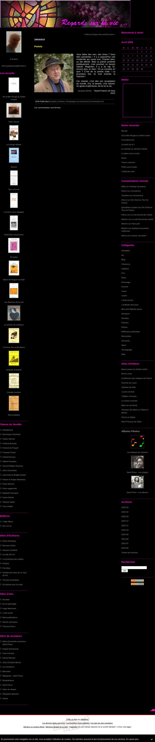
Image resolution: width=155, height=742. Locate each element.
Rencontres (126, 336)
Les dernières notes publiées (78, 723)
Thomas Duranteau (10, 580)
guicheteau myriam (129, 207)
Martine (124, 219)
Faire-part (136, 224)
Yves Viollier (7, 506)
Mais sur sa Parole (129, 405)
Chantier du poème (137, 186)
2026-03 (124, 507)
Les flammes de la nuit (13, 302)
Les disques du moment (137, 452)
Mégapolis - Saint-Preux (12, 676)
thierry (124, 191)
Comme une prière (138, 235)
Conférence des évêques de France (136, 378)
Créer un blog (71, 719)
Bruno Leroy (126, 374)
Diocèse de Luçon (129, 383)
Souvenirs (125, 341)
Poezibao (6, 568)
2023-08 (124, 539)
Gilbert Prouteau (9, 461)
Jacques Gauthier (9, 550)
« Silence (87, 34)
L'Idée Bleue (7, 521)
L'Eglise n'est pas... (129, 396)
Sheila (5, 698)
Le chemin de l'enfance (14, 325)
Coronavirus (136, 191)
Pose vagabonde (9, 488)
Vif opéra (14, 257)
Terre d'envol (13, 189)
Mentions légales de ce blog (57, 727)
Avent (123, 158)
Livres (123, 291)
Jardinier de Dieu (128, 387)
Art (122, 255)
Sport (123, 345)
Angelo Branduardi (10, 649)
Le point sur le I (127, 144)
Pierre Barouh (8, 484)
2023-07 (124, 543)
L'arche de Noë (127, 392)
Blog (123, 259)
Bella (123, 186)
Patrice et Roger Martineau (13, 479)
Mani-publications (9, 617)
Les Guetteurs (8, 667)
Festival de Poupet (10, 448)
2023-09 (124, 534)
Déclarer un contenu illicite (33, 727)
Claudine (125, 195)
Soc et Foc (7, 526)
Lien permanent (82, 101)
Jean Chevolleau (9, 470)
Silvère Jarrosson (9, 622)
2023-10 (124, 530)
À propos (14, 59)
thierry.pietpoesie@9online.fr (14, 66)
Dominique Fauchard (11, 434)
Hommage (125, 282)
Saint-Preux (7, 685)
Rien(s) (14, 167)
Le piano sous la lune (130, 153)
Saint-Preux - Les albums (137, 492)
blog (129, 727)
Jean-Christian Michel (11, 662)
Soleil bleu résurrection (14, 234)
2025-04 (124, 512)
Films (123, 278)
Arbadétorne (7, 430)
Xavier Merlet (8, 497)
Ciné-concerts (8, 653)
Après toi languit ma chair (14, 279)
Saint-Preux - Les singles (137, 472)
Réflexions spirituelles (130, 331)
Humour (124, 286)
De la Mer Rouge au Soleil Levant (135, 135)
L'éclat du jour (127, 300)
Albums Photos (130, 431)
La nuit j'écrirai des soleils (141, 215)
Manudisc (6, 671)
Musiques (125, 314)
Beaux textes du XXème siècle (134, 369)
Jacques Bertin (85, 91)
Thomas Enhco (8, 626)
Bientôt (124, 131)
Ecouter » (111, 34)
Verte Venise (13, 122)
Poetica (5, 563)
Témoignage (126, 350)
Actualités (125, 250)
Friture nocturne (128, 162)
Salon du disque (9, 689)
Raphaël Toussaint (10, 493)
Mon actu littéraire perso (131, 309)
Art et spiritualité (9, 604)
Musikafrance (8, 680)
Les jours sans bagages (14, 212)
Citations (125, 269)
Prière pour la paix (129, 167)
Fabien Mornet (8, 439)
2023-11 (124, 525)
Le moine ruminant (129, 401)
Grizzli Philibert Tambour (12, 466)
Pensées (125, 318)
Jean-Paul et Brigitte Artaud (14, 475)
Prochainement (127, 140)
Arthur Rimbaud (9, 541)
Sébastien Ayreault (10, 694)
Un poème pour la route (12, 584)
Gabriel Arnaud (8, 457)
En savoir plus (132, 739)
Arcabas (5, 599)
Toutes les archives (129, 552)
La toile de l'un (8, 554)
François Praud (9, 452)
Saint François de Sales (131, 421)
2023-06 (124, 548)
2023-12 (124, 521)
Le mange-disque (14, 144)
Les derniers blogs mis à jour (53, 723)
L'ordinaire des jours (130, 305)
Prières (124, 327)
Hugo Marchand (9, 608)
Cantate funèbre (14, 392)
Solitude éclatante (13, 370)
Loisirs (124, 295)
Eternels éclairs (9, 545)
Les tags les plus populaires (102, 723)
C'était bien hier (128, 171)
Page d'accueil (99, 34)
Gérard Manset (8, 658)
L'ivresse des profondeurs (14, 347)
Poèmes (124, 323)
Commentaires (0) (97, 101)
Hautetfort (85, 719)
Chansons (125, 264)
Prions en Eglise (128, 417)
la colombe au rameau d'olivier (134, 149)
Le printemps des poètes (12, 559)
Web (123, 354)
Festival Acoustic (9, 443)
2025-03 (124, 516)
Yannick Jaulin (8, 502)
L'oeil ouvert (7, 613)
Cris (123, 273)
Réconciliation (14, 415)
